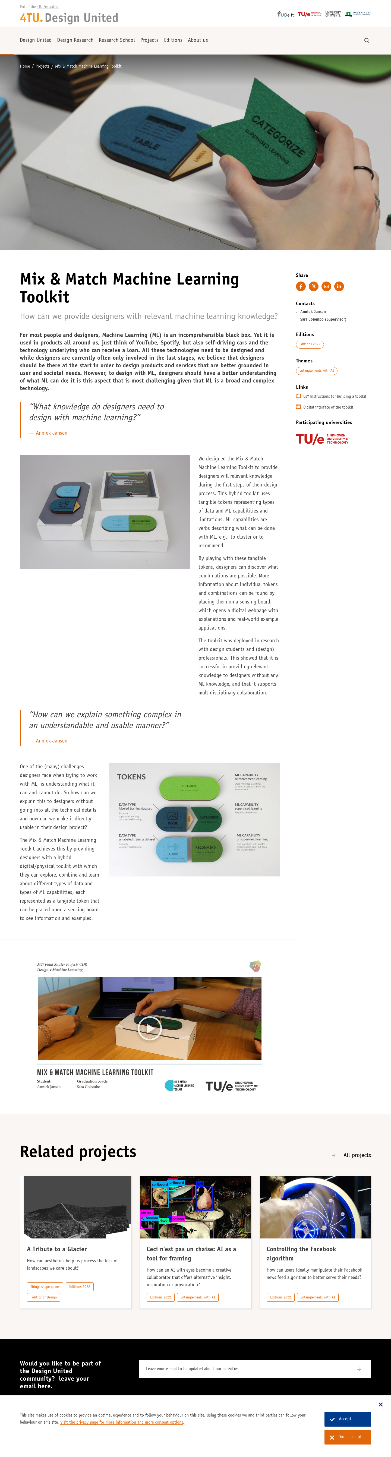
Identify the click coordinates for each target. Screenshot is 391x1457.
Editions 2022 (309, 344)
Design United (36, 40)
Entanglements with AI (316, 371)
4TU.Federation (48, 7)
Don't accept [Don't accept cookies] (346, 1437)
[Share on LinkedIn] (339, 286)
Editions (173, 40)
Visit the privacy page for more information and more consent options (121, 1422)
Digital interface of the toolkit (328, 408)
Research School (117, 40)
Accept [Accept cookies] (340, 1419)
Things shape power (45, 1287)
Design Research (75, 40)
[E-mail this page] (326, 286)
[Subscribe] (362, 1369)
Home (25, 66)
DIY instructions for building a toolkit (334, 397)
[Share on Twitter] (314, 286)
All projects (357, 1156)
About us (198, 40)
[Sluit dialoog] (380, 1405)
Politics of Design (43, 1298)
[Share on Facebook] (301, 286)
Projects (149, 40)
